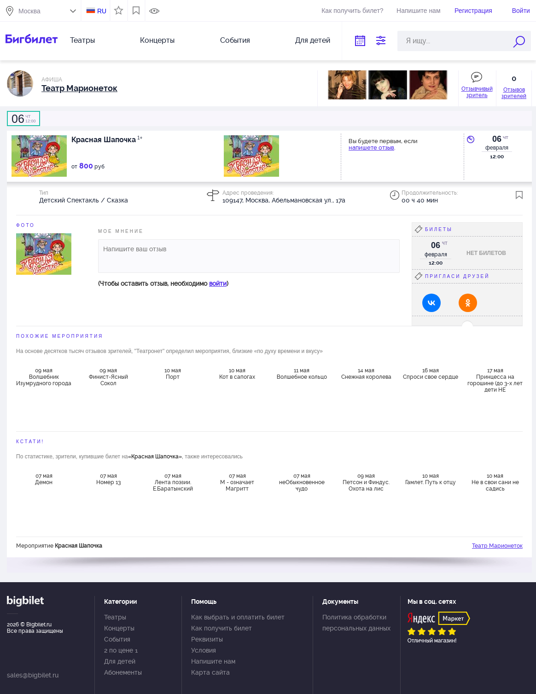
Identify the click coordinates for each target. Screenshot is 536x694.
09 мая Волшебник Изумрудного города (43, 377)
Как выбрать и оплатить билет (238, 617)
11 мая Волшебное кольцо (302, 373)
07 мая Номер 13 (108, 479)
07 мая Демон (43, 479)
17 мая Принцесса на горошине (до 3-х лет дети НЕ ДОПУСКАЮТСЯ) (495, 379)
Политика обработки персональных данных (356, 622)
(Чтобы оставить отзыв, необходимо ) (163, 283)
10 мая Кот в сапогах (237, 373)
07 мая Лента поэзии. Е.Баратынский (173, 482)
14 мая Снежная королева (366, 373)
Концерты (157, 40)
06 (496, 139)
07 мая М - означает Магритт (237, 482)
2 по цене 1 (121, 650)
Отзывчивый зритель (477, 92)
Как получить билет (221, 628)
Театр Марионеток (497, 546)
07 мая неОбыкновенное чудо (302, 482)
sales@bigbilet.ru (32, 675)
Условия (203, 650)
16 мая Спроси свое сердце (430, 373)
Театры (82, 40)
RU (101, 11)
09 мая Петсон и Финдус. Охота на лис (366, 482)
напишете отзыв (371, 147)
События (235, 40)
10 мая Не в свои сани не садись (495, 482)
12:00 (23, 118)
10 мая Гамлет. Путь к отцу (430, 479)
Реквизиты (207, 639)
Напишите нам (418, 10)
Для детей (312, 40)
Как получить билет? (352, 10)
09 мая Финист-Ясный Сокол (108, 377)
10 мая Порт (172, 373)
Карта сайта (210, 672)
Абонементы (123, 672)
